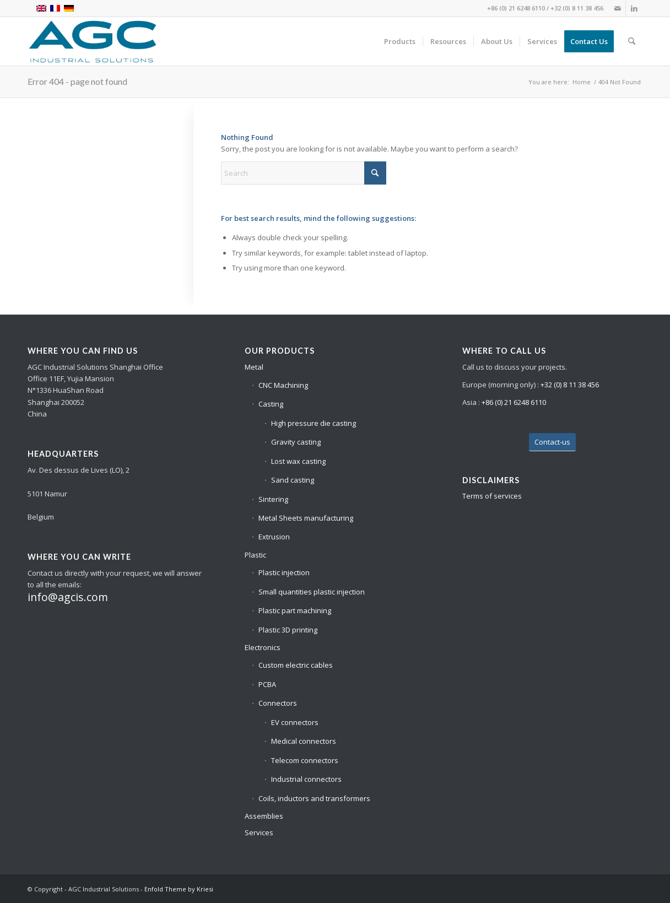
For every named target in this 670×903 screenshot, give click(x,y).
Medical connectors (303, 741)
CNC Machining (283, 385)
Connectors (277, 703)
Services (259, 832)
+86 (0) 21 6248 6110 (516, 8)
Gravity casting (296, 442)
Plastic (255, 555)
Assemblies (264, 816)
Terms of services (492, 496)
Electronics (262, 647)
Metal (254, 367)
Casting (270, 404)
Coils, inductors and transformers (314, 798)
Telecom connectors (304, 760)
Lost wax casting (298, 461)
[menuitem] (400, 41)
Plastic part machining (294, 610)
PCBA (267, 684)
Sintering (273, 499)
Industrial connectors (306, 779)
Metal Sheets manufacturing (305, 518)
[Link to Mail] (617, 8)
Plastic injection (284, 572)
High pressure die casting (313, 423)
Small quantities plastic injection (311, 592)
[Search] (631, 41)
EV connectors (294, 722)
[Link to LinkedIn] (634, 8)
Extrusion (274, 537)
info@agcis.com (68, 597)
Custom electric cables (295, 665)
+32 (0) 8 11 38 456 (576, 8)
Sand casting (292, 480)
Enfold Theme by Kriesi (178, 889)
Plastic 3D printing (287, 630)
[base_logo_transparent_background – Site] (93, 41)
